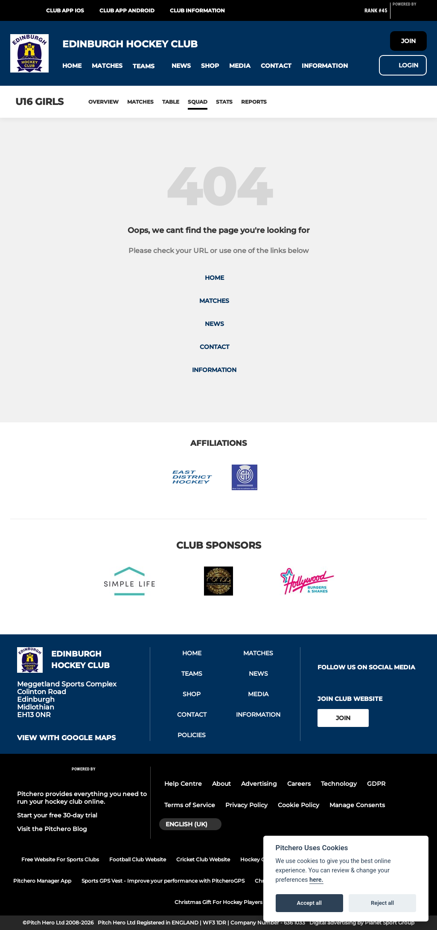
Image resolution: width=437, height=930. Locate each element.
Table (170, 102)
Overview (103, 102)
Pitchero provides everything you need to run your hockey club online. (82, 797)
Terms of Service (189, 805)
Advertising (259, 784)
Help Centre (183, 784)
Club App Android (126, 10)
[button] (72, 66)
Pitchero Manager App (42, 881)
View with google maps (66, 738)
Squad (197, 102)
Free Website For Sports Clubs (60, 859)
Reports (254, 102)
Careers (299, 784)
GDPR (376, 784)
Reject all (382, 903)
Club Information (197, 10)
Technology (339, 784)
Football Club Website (137, 859)
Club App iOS (65, 10)
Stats (224, 102)
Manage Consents (357, 805)
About (221, 784)
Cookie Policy (298, 805)
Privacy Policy (246, 805)
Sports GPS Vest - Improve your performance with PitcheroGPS (163, 881)
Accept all (309, 903)
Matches (140, 102)
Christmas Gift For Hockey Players (218, 902)
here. (316, 880)
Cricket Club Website (203, 859)
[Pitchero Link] (410, 14)
